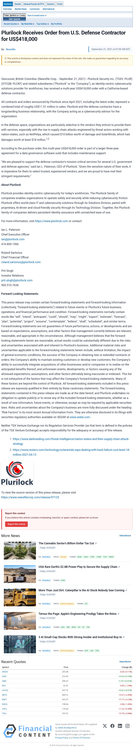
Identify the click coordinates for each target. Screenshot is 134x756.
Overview (7, 9)
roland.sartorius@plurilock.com (21, 262)
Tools (59, 4)
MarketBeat (47, 557)
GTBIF (95, 557)
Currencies (34, 9)
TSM (91, 630)
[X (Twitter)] (105, 735)
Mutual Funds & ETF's (34, 4)
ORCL (4, 713)
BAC (4, 690)
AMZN (5, 676)
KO (86, 630)
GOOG (5, 694)
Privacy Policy (61, 742)
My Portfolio (56, 24)
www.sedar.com (80, 417)
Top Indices (41, 24)
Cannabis (64, 557)
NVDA (4, 708)
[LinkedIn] (120, 735)
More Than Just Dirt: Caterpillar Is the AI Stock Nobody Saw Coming (83, 592)
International (48, 9)
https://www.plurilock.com (51, 221)
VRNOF (115, 557)
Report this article (16, 524)
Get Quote (14, 18)
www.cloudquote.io (67, 732)
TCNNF (102, 557)
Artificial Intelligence (68, 606)
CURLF (88, 557)
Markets (8, 4)
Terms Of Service (81, 742)
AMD (4, 685)
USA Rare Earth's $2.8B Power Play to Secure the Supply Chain (79, 568)
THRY (100, 654)
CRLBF (81, 557)
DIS (81, 630)
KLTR (88, 654)
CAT (88, 606)
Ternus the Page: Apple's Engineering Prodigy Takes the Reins (79, 616)
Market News (20, 9)
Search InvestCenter (36, 15)
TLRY (109, 557)
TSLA (4, 718)
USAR (64, 581)
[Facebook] (112, 735)
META (4, 699)
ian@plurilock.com (13, 239)
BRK (69, 630)
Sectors (50, 4)
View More (124, 535)
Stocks (18, 4)
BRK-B (76, 630)
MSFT (4, 704)
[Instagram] (127, 735)
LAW (94, 654)
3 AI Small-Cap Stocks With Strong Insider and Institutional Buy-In (82, 641)
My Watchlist (26, 24)
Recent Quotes (10, 24)
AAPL (64, 630)
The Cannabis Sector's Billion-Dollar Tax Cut (68, 543)
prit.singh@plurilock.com (17, 280)
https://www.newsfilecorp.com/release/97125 (30, 497)
